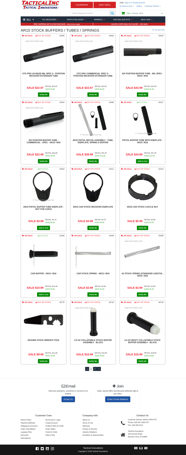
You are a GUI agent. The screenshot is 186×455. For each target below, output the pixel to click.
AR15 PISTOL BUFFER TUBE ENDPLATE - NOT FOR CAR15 (43, 208)
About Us (86, 420)
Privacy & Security (90, 429)
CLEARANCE (82, 5)
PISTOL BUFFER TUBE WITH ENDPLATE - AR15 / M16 (142, 141)
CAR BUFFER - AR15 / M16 (43, 273)
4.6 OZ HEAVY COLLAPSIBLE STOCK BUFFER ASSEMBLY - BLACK (142, 341)
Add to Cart (142, 161)
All (29, 19)
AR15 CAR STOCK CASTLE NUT (142, 207)
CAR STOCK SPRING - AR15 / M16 (93, 273)
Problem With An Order (54, 426)
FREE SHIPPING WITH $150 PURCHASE (57, 24)
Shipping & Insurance (29, 426)
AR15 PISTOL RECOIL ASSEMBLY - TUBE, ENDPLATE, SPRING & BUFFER (93, 141)
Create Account (51, 423)
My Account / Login (52, 420)
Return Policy (26, 420)
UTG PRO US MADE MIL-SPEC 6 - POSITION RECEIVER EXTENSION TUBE (43, 74)
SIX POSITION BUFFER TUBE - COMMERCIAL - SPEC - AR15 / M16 (44, 141)
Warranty (86, 426)
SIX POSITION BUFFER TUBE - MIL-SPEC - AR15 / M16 (142, 74)
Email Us (68, 399)
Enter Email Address (117, 399)
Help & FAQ (50, 435)
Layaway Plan (26, 432)
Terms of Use (88, 423)
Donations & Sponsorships (93, 435)
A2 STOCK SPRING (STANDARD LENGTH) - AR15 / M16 (142, 274)
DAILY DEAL (104, 5)
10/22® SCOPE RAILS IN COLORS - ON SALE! (129, 24)
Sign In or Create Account (135, 3)
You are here (158, 30)
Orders (139, 6)
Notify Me (44, 95)
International (25, 438)
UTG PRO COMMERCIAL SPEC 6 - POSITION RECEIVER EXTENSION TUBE (93, 74)
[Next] (99, 369)
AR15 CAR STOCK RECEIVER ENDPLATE (93, 207)
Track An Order (51, 432)
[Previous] (87, 369)
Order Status (50, 429)
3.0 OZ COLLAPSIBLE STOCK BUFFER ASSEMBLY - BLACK (93, 341)
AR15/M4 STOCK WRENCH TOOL (44, 340)
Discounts (24, 435)
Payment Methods (28, 423)
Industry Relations (90, 432)
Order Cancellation (28, 429)
